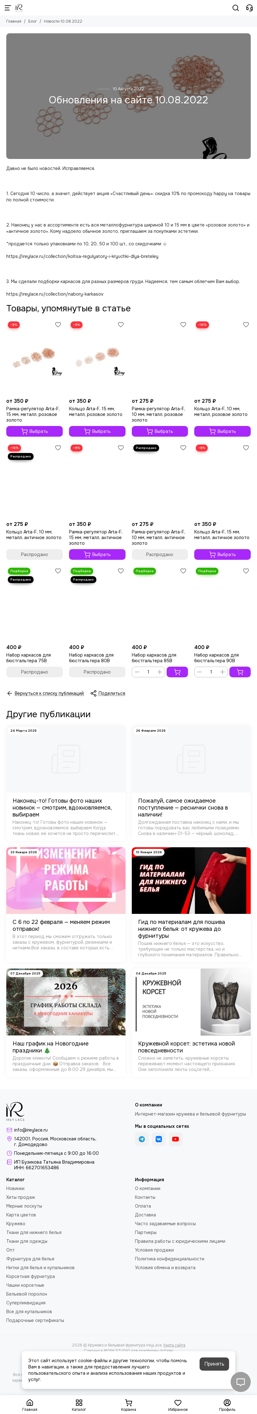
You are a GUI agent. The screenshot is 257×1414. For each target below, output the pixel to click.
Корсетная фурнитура (30, 1276)
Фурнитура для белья (30, 1259)
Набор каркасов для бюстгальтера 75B (28, 657)
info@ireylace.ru (31, 1130)
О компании (147, 1188)
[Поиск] (236, 8)
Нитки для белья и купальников (40, 1267)
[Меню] (8, 8)
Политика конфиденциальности (169, 1259)
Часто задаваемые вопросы (165, 1223)
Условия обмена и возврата (165, 1267)
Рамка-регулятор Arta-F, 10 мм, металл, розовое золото (158, 414)
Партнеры (146, 1232)
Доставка (145, 1215)
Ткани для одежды (26, 1241)
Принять (214, 1364)
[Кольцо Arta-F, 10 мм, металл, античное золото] (34, 480)
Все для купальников (29, 1311)
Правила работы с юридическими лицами (180, 1241)
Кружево (15, 1223)
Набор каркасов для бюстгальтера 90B (216, 657)
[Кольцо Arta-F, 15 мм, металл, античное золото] (222, 480)
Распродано (34, 554)
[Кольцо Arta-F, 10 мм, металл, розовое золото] (222, 357)
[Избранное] (58, 324)
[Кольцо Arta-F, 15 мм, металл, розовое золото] (97, 357)
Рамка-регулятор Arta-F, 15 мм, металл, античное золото (95, 537)
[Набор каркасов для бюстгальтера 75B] (34, 603)
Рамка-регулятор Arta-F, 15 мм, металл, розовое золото (33, 414)
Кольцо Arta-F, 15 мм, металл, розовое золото (95, 411)
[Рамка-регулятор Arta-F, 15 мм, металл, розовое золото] (34, 357)
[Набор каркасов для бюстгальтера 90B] (222, 603)
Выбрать (34, 431)
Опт (10, 1250)
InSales (167, 1350)
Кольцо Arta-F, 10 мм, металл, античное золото (34, 534)
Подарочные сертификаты (35, 1320)
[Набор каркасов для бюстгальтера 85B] (160, 603)
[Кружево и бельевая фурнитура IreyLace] (19, 8)
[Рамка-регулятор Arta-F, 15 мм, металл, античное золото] (97, 480)
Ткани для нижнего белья (34, 1232)
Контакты (145, 1197)
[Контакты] (249, 8)
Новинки (15, 1188)
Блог (32, 21)
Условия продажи (154, 1250)
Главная (13, 21)
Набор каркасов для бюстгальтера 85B (154, 657)
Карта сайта (174, 1345)
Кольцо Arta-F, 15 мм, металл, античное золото (221, 534)
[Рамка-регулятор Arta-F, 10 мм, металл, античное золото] (160, 480)
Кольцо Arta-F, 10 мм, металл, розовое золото (221, 411)
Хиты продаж (20, 1197)
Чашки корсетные (25, 1285)
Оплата (143, 1206)
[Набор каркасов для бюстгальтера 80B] (97, 603)
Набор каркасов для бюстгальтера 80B (91, 657)
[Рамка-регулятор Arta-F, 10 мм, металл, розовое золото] (160, 357)
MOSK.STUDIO (117, 1350)
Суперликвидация (26, 1303)
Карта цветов (21, 1215)
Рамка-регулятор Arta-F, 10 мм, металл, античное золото (158, 537)
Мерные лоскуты (24, 1206)
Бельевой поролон (26, 1294)
